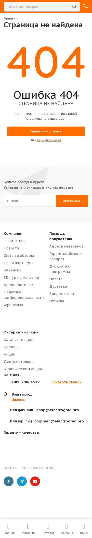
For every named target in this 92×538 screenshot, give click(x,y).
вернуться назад (49, 140)
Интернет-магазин (21, 332)
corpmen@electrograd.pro (47, 421)
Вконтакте (8, 481)
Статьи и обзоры (19, 255)
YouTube (35, 481)
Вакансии (12, 270)
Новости (11, 248)
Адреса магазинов (66, 246)
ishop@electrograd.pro (44, 410)
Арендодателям (18, 284)
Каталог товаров (19, 339)
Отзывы (56, 301)
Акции (9, 354)
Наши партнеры (18, 262)
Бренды (11, 346)
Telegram (22, 481)
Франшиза (13, 304)
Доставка (58, 286)
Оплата (56, 279)
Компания (13, 233)
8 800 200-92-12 (25, 382)
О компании (15, 240)
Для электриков (19, 361)
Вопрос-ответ (61, 293)
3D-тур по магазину (22, 277)
